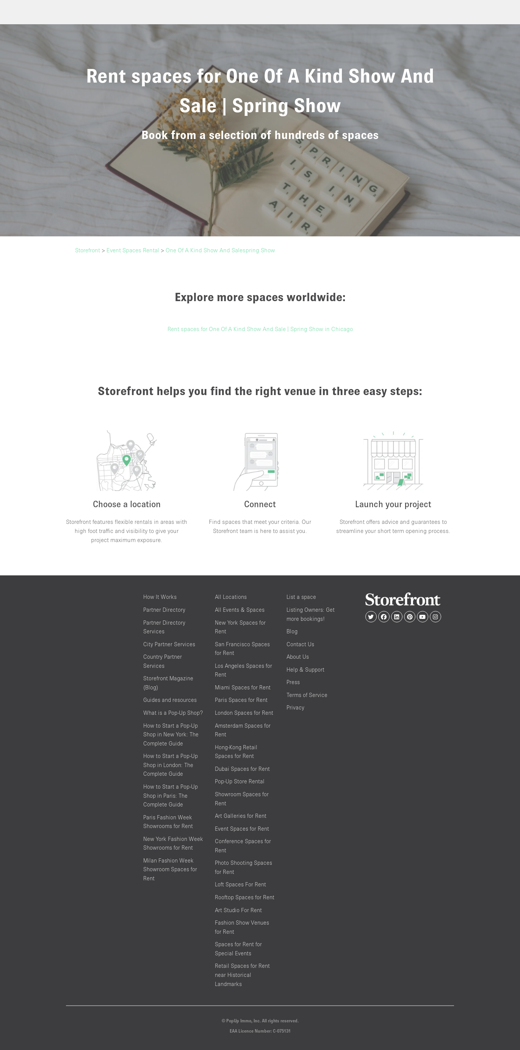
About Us (298, 657)
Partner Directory (164, 609)
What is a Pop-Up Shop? (173, 712)
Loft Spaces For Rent (240, 884)
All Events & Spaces (240, 609)
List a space (301, 597)
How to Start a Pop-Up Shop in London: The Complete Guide (170, 765)
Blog (292, 631)
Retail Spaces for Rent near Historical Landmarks (242, 975)
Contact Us (300, 644)
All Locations (231, 597)
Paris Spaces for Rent (241, 700)
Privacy (295, 708)
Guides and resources (170, 700)
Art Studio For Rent (238, 910)
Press (293, 682)
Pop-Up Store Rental (240, 781)
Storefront (87, 250)
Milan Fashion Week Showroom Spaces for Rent (170, 869)
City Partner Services (169, 644)
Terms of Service (307, 695)
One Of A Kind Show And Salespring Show (220, 250)
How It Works (160, 597)
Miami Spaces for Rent (243, 687)
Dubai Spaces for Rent (242, 769)
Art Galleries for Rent (240, 815)
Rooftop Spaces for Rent (244, 897)
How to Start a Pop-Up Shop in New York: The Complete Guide (171, 734)
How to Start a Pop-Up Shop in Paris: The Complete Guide (170, 795)
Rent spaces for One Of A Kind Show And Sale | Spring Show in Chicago (260, 328)
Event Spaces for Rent (242, 828)
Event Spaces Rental (133, 250)
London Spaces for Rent (244, 712)
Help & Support (305, 669)
